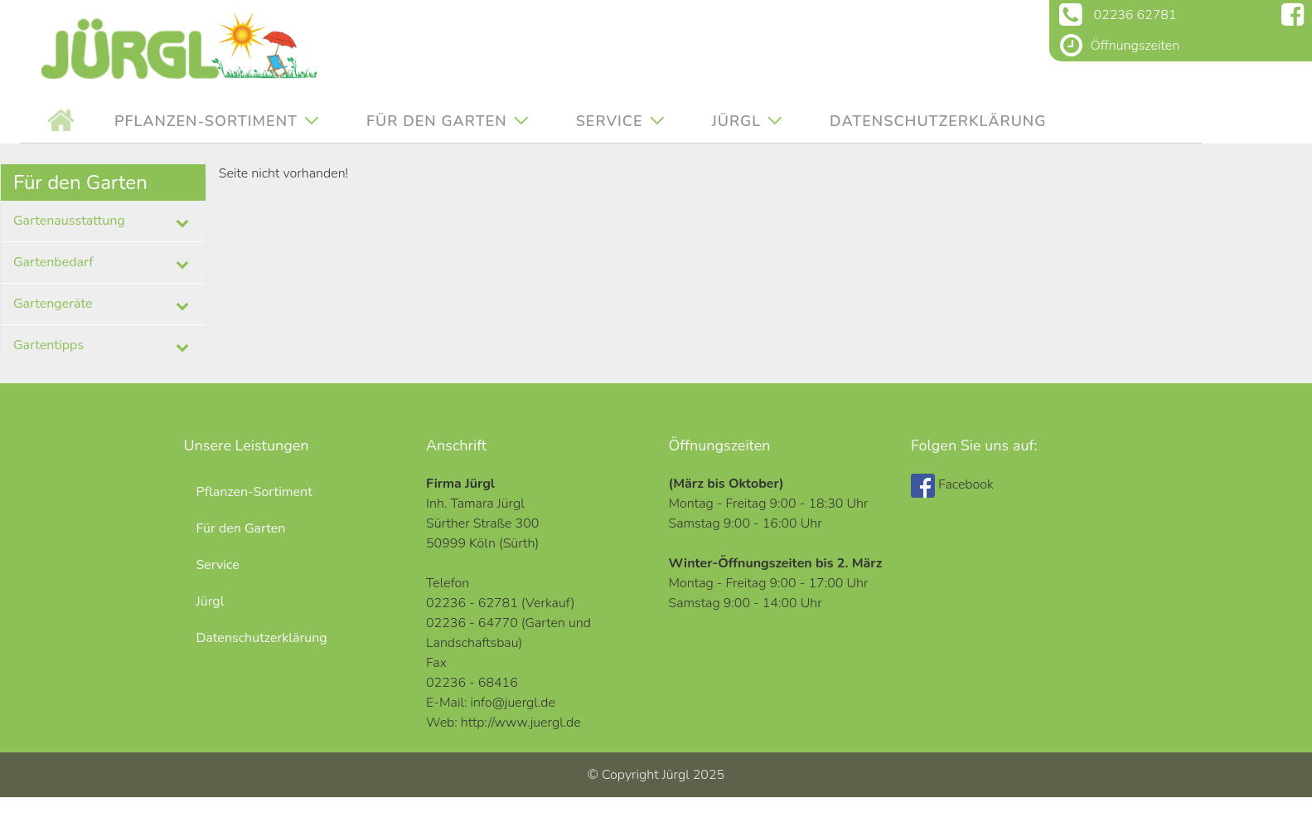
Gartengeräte (53, 303)
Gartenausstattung (69, 221)
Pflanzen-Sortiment (206, 121)
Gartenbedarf (53, 262)
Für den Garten (436, 121)
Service (609, 121)
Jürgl (736, 121)
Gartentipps (48, 345)
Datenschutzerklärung (938, 121)
